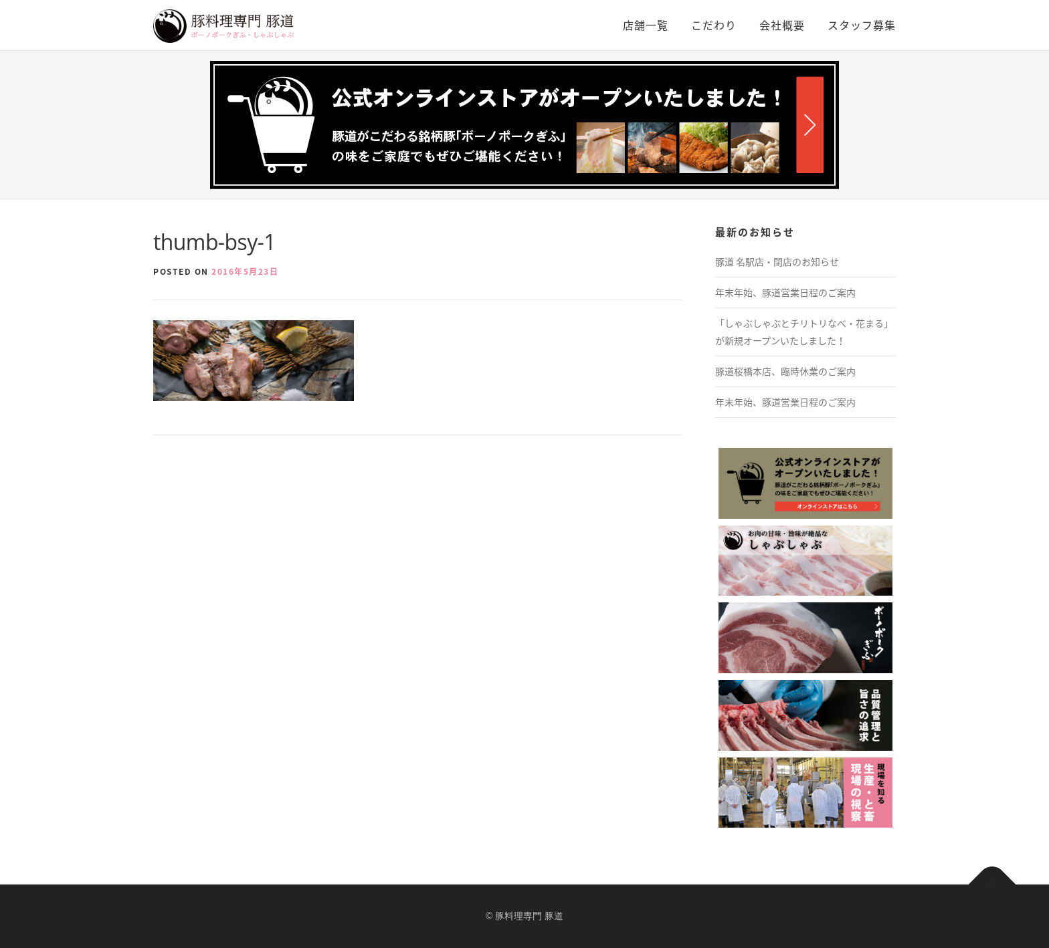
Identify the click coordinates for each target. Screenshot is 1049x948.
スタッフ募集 (862, 25)
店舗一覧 (645, 25)
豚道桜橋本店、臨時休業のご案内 (785, 371)
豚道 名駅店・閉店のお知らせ (777, 261)
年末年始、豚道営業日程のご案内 (785, 292)
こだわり (714, 25)
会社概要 (782, 25)
